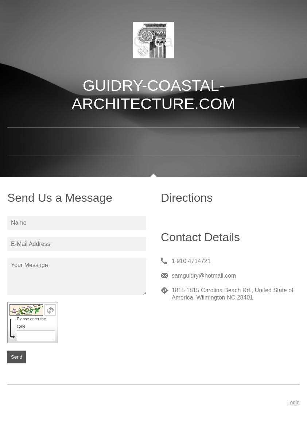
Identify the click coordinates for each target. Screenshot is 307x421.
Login (293, 402)
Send (16, 357)
